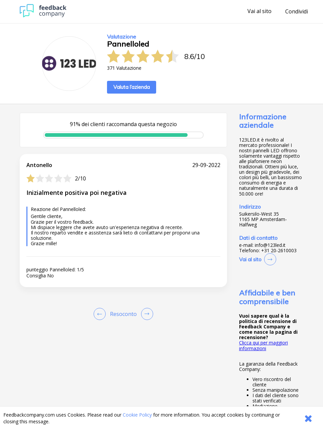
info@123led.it (270, 245)
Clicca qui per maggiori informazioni (263, 345)
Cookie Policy (137, 415)
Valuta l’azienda (131, 87)
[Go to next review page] (145, 314)
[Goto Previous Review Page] (101, 314)
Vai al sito (259, 11)
